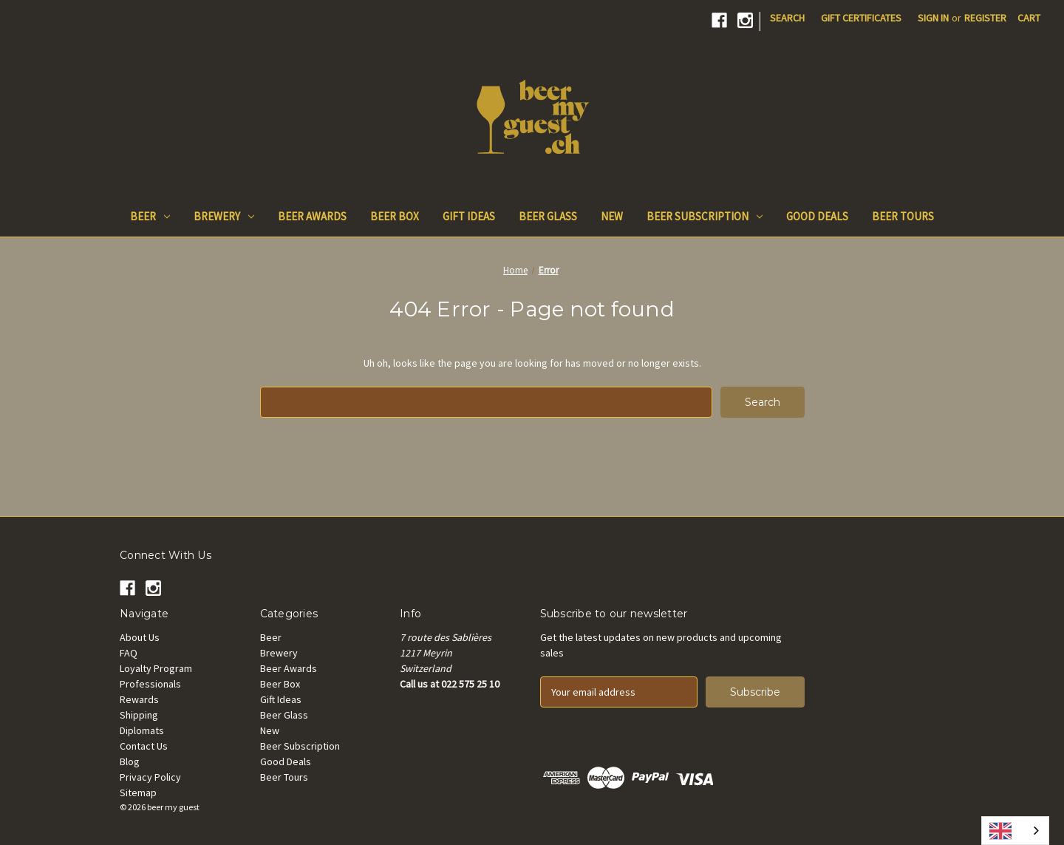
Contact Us (144, 746)
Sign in (933, 17)
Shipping (139, 715)
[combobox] (1015, 830)
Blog (130, 761)
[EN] (1015, 830)
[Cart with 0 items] (1028, 18)
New (612, 216)
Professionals (150, 683)
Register (985, 17)
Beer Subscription (705, 216)
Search (787, 17)
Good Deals (817, 216)
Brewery (224, 216)
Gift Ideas (469, 216)
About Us (140, 637)
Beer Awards (312, 216)
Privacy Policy (150, 777)
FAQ (128, 652)
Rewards (139, 699)
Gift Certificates (861, 17)
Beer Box (394, 216)
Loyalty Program (156, 668)
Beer (150, 216)
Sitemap (138, 792)
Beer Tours (903, 216)
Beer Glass (548, 216)
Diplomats (142, 730)
